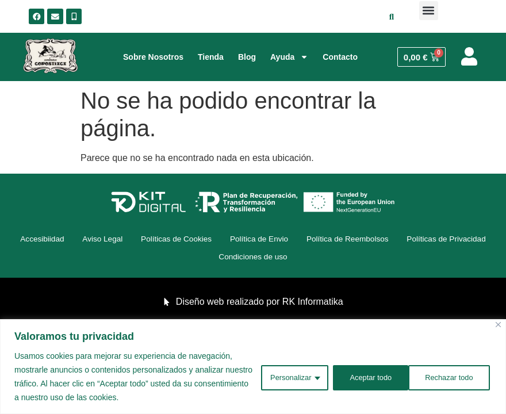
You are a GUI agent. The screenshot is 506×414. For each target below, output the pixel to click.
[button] (428, 10)
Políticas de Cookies (223, 239)
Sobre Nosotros (153, 57)
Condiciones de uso (305, 258)
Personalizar (278, 376)
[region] (253, 366)
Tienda (211, 57)
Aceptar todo (452, 376)
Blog (247, 57)
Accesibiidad (78, 239)
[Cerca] (498, 324)
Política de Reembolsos (408, 239)
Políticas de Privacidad (206, 258)
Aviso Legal (143, 239)
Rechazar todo (365, 376)
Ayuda (289, 57)
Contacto (340, 57)
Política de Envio (313, 239)
